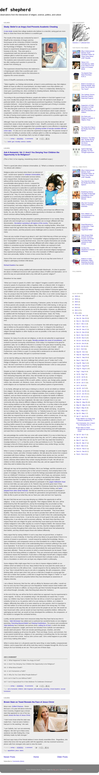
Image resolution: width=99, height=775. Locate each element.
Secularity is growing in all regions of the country (31, 223)
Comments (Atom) (18, 761)
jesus (17, 750)
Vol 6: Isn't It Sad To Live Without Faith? (18, 678)
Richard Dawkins (10, 265)
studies (28, 141)
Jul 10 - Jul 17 (81, 382)
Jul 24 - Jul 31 (81, 377)
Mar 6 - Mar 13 (81, 446)
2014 (76, 304)
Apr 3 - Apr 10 (81, 437)
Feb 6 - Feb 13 (81, 454)
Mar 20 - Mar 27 (81, 443)
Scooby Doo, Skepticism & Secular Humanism (88, 249)
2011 (76, 313)
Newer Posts (9, 757)
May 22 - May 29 (81, 402)
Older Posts (62, 757)
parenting (46, 689)
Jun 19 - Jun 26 (81, 391)
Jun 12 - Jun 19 (81, 394)
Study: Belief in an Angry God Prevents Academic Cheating (31, 27)
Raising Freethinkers (39, 623)
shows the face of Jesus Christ (19, 715)
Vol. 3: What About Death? (13, 667)
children (20, 689)
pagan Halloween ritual (57, 482)
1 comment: (29, 747)
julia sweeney (38, 689)
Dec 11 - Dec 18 (81, 321)
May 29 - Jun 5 (81, 399)
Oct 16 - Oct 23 (81, 343)
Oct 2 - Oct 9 (80, 349)
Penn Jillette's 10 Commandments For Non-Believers (87, 215)
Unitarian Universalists (32, 174)
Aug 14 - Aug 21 (81, 368)
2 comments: (29, 138)
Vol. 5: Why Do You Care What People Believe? (20, 675)
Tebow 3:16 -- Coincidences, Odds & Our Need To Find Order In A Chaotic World (87, 65)
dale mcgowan (28, 689)
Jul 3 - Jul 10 (80, 385)
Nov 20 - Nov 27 (81, 329)
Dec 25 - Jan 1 (81, 315)
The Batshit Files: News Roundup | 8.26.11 (86, 74)
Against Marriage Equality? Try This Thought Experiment (87, 150)
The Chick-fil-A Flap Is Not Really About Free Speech (88, 128)
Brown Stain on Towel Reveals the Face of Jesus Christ (29, 702)
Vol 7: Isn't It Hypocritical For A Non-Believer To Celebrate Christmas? (28, 682)
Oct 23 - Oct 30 (81, 340)
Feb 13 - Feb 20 (81, 451)
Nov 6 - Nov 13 (81, 335)
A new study (8, 31)
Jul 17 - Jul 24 (81, 380)
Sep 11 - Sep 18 (81, 357)
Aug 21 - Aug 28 (81, 366)
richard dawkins (55, 689)
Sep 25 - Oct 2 (81, 352)
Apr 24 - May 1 (81, 413)
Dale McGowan (15, 621)
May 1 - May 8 (81, 410)
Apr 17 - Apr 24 (81, 416)
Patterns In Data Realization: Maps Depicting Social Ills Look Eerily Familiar (87, 261)
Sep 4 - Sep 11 (81, 360)
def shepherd (15, 10)
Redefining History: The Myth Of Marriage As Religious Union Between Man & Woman (88, 195)
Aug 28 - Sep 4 (81, 363)
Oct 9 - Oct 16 (81, 346)
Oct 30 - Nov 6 (81, 338)
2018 (76, 299)
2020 (76, 296)
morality (17, 141)
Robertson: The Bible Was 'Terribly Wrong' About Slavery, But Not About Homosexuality (88, 141)
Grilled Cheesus (17, 706)
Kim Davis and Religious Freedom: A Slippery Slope (88, 118)
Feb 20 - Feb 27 (81, 448)
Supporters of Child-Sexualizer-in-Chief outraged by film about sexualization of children (88, 109)
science (23, 141)
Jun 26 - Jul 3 (80, 388)
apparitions (11, 750)
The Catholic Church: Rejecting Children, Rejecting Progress (88, 96)
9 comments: (29, 686)
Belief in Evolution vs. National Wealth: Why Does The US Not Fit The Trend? (88, 86)
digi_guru (56, 769)
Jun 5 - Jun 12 (81, 396)
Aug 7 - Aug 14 (81, 371)
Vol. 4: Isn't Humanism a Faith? (15, 671)
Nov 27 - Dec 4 (81, 326)
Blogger (70, 769)
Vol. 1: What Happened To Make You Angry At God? (22, 660)
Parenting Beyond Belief (19, 623)
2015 (76, 302)
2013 (76, 307)
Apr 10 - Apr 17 (81, 434)
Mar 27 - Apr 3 (81, 440)
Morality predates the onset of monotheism (47, 340)
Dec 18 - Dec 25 (81, 318)
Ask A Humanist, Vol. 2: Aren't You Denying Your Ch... (85, 424)
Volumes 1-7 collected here (81, 42)
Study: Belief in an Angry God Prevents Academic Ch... (85, 419)
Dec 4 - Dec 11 (81, 324)
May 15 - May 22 (81, 405)
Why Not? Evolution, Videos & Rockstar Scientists (87, 204)
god (13, 141)
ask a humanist (12, 689)
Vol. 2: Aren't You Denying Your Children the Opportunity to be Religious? (29, 664)
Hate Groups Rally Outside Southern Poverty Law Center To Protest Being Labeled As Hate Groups (87, 239)
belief (9, 141)
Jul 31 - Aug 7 (81, 374)
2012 (76, 310)
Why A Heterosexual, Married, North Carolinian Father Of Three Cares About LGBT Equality (87, 54)
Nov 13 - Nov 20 (81, 332)
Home (36, 757)
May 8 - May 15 (81, 408)
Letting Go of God (44, 625)
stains (21, 750)
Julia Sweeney (9, 625)
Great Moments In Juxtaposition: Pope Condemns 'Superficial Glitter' (87, 227)
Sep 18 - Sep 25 (81, 354)
